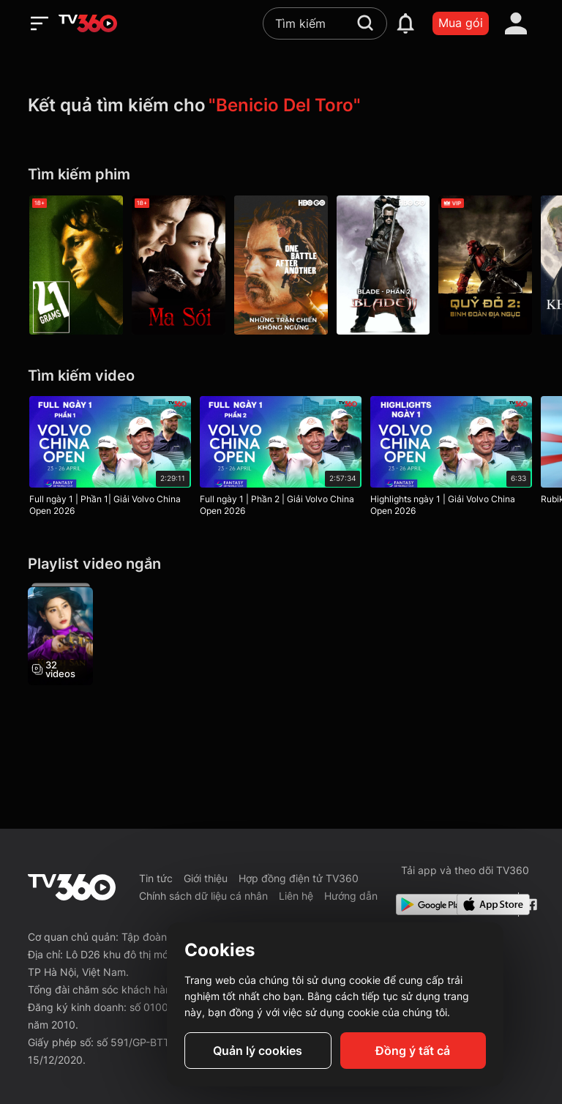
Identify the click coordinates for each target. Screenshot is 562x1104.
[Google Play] (424, 904)
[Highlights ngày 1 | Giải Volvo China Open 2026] (451, 459)
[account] (516, 23)
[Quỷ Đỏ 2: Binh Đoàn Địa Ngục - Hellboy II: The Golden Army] (486, 265)
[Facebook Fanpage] (529, 904)
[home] (88, 23)
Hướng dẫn (351, 895)
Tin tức (156, 878)
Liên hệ (296, 895)
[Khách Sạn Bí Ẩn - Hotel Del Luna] (60, 634)
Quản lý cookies (257, 1050)
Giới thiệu (206, 878)
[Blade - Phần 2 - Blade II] (383, 265)
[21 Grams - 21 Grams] (76, 265)
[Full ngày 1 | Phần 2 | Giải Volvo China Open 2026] (280, 459)
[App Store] (484, 904)
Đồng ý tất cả (412, 1050)
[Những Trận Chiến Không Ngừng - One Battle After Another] (281, 265)
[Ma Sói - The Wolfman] (178, 265)
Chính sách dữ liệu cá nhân (203, 895)
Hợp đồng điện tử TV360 (299, 878)
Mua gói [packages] (460, 22)
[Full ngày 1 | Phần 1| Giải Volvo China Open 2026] (110, 459)
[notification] (405, 23)
